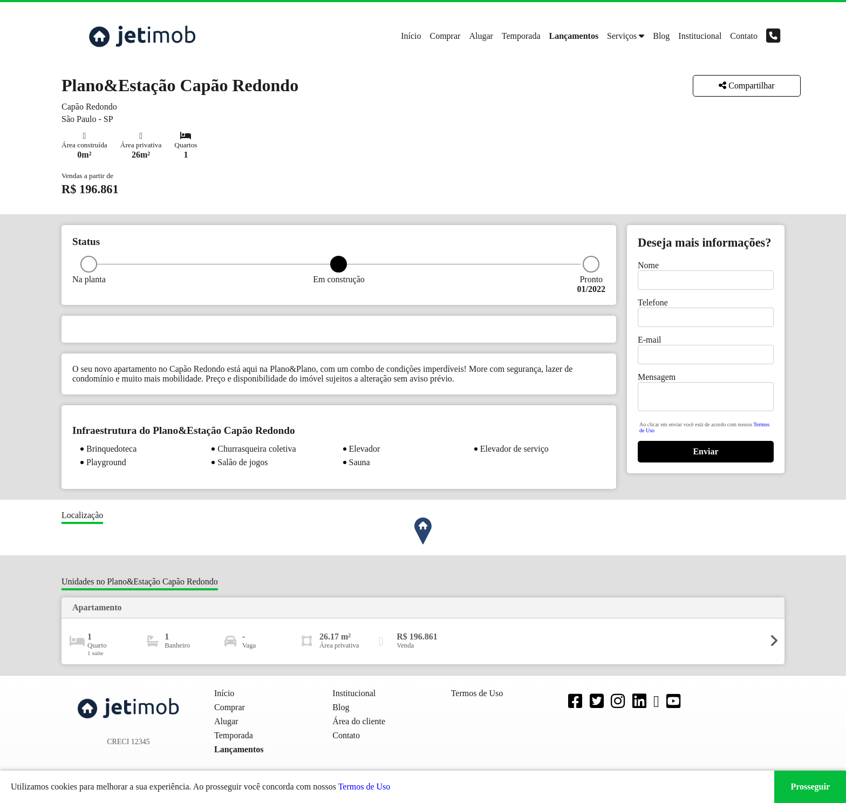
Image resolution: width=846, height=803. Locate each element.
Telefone (653, 302)
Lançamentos (574, 35)
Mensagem (657, 377)
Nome (648, 265)
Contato (744, 35)
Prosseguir (810, 786)
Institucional (699, 35)
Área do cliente (358, 721)
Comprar (445, 35)
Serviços (622, 35)
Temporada (521, 35)
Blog (661, 35)
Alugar (481, 35)
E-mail (649, 339)
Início (411, 35)
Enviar (705, 451)
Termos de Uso (364, 786)
